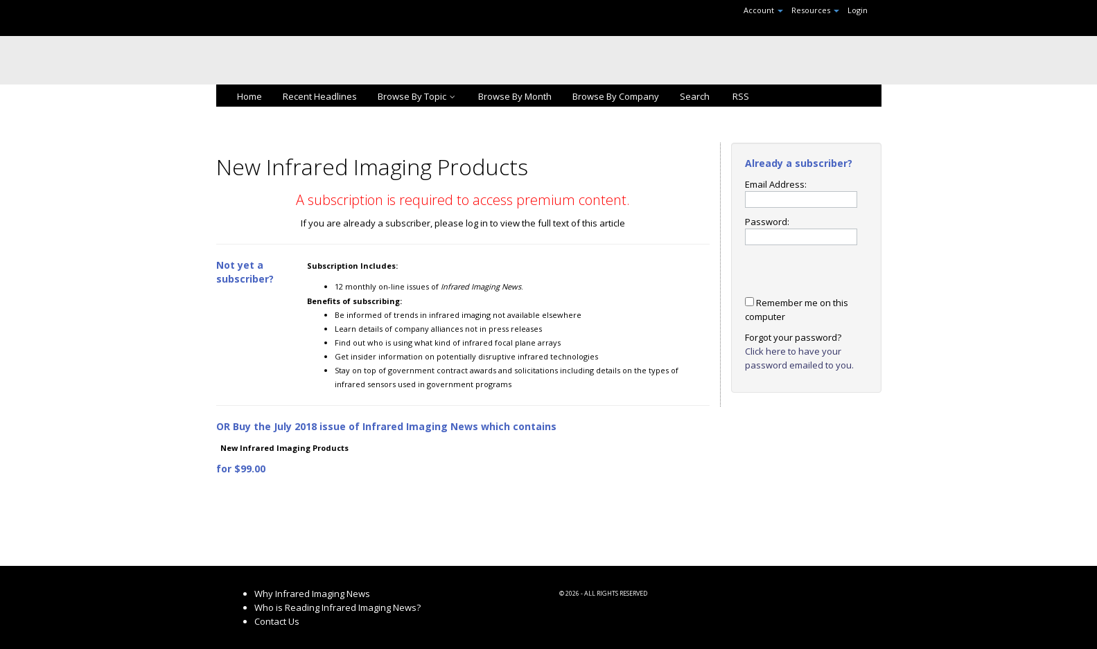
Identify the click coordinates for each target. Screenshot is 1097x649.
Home (249, 96)
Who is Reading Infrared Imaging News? (337, 607)
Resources (815, 10)
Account (763, 10)
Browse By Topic (417, 96)
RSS (739, 96)
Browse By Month (515, 96)
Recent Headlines (320, 96)
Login (858, 10)
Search (695, 96)
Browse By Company (615, 96)
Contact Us (276, 621)
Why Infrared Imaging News (312, 593)
